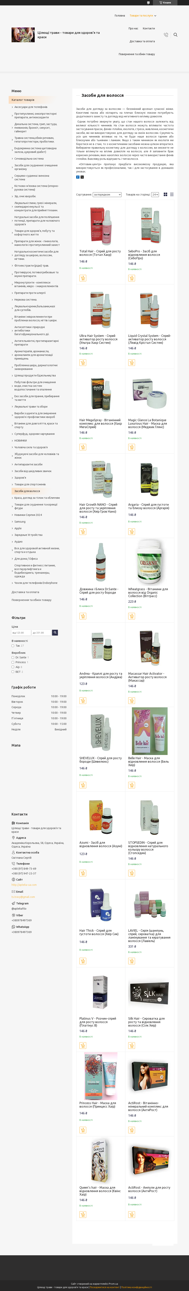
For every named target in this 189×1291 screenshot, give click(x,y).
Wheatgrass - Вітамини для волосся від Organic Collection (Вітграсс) (148, 592)
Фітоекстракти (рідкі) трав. (31, 265)
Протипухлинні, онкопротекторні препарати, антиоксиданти (35, 115)
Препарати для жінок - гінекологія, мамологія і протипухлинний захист (37, 243)
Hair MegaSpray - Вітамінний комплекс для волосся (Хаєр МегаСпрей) (100, 423)
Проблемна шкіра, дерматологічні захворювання (35, 367)
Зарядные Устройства (28, 534)
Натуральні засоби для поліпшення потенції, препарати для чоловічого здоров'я (37, 220)
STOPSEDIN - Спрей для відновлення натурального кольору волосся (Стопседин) (148, 848)
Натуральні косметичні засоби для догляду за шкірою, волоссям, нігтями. (36, 255)
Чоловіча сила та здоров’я (31, 447)
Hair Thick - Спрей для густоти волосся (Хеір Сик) (99, 932)
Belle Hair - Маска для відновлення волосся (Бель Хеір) (148, 761)
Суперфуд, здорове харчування (34, 433)
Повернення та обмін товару (137, 54)
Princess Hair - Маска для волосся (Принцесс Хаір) (97, 1104)
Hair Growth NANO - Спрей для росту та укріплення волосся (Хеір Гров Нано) (98, 508)
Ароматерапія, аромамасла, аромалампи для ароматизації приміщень (33, 355)
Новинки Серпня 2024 (28, 514)
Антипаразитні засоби (28, 464)
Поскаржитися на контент (105, 1287)
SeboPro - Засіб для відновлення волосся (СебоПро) (144, 254)
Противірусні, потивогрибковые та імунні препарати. (36, 274)
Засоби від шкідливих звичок (32, 471)
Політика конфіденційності (136, 1287)
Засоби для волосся (27, 491)
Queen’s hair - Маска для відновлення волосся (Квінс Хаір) (100, 1191)
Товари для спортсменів (30, 484)
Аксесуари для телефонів (30, 107)
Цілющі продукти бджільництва (35, 375)
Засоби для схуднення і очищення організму (35, 167)
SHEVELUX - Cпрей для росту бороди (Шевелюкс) (100, 759)
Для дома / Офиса (26, 558)
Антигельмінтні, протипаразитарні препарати (36, 342)
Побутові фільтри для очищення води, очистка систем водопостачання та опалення (35, 386)
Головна (120, 15)
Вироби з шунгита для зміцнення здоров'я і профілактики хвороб (35, 415)
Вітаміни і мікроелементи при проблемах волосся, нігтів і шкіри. (35, 318)
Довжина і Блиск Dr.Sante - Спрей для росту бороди (98, 590)
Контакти (149, 28)
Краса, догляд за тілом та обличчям (37, 497)
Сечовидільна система (29, 158)
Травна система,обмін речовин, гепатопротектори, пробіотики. (34, 139)
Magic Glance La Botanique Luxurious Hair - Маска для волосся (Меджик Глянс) (147, 423)
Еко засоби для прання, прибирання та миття (36, 398)
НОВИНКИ (20, 440)
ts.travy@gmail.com (23, 896)
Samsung (19, 521)
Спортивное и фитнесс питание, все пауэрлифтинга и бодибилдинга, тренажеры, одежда (35, 571)
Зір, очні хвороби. (25, 196)
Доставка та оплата (142, 41)
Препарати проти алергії (30, 292)
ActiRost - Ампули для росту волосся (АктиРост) (149, 1189)
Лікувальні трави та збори (30, 406)
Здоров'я (20, 477)
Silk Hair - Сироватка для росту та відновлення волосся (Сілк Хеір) (146, 1022)
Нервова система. (25, 299)
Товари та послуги (141, 15)
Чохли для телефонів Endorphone (35, 582)
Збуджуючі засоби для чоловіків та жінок (36, 455)
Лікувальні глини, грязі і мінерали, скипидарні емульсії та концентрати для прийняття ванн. (36, 206)
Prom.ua (113, 1284)
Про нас (133, 28)
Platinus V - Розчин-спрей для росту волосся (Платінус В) (97, 1022)
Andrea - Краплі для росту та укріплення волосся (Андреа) (100, 675)
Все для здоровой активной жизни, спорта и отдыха (37, 550)
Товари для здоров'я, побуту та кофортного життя (34, 232)
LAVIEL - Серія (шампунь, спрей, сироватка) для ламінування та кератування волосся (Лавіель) (149, 936)
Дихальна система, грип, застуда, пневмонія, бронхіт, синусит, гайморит (35, 128)
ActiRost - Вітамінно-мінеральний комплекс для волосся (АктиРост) (148, 1106)
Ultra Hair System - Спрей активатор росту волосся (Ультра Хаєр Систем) (98, 339)
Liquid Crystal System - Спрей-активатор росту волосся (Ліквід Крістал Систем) (149, 339)
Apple (18, 528)
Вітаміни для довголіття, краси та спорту (36, 425)
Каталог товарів (23, 99)
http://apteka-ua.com (24, 884)
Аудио (18, 541)
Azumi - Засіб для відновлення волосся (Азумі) (100, 844)
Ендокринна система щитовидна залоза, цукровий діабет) (35, 150)
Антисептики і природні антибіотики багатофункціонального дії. (31, 331)
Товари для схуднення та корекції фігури (35, 506)
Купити (82, 278)
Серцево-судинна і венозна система (31, 177)
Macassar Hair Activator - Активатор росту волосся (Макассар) (147, 677)
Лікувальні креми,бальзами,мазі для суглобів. (34, 308)
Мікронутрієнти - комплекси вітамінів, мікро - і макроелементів (36, 284)
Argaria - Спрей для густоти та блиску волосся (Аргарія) (148, 506)
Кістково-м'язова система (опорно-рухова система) (36, 187)
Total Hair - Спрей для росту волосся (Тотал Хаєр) (100, 252)
